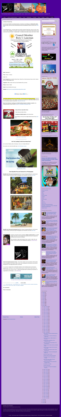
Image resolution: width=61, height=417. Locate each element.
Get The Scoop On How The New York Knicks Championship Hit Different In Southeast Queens (51, 261)
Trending (43, 196)
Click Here (33, 175)
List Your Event (44, 199)
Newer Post (5, 317)
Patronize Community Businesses (47, 204)
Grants (47, 17)
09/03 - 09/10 (46, 330)
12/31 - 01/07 (46, 306)
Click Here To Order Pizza (21, 136)
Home (4, 17)
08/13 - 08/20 (46, 370)
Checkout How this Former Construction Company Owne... (50, 362)
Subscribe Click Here (21, 100)
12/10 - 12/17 (46, 310)
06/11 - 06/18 (46, 383)
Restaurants (29, 17)
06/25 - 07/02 (46, 380)
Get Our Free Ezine (45, 190)
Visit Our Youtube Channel (12, 17)
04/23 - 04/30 (46, 393)
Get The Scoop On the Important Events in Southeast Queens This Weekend (51, 282)
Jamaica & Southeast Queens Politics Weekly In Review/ (51, 275)
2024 (44, 295)
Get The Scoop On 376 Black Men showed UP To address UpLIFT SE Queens (51, 221)
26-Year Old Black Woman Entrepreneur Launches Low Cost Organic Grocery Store (51, 268)
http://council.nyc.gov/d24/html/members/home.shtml (16, 89)
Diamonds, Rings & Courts (48, 354)
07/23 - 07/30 (46, 375)
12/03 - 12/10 (46, 312)
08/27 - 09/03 (46, 332)
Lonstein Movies (34, 240)
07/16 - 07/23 (46, 376)
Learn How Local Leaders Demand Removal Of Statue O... (49, 360)
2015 (44, 401)
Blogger (51, 415)
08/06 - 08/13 (46, 372)
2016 (44, 399)
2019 (44, 302)
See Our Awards (44, 195)
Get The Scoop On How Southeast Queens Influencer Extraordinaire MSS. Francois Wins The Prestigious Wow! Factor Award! (51, 229)
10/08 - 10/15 (46, 323)
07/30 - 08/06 (46, 373)
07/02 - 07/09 (46, 379)
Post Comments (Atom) (11, 319)
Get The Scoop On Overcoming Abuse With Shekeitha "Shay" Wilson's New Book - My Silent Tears (51, 213)
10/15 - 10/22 (46, 322)
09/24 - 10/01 (46, 326)
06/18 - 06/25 (46, 382)
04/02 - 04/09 (46, 396)
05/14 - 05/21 (46, 389)
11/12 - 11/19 (46, 316)
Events (20, 17)
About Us (43, 201)
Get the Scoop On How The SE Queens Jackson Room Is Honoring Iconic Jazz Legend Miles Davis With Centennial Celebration (52, 237)
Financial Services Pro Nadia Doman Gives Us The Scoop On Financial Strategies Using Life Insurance (51, 253)
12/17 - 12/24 (46, 309)
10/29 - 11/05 (46, 319)
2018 (44, 303)
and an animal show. (9, 284)
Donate (43, 17)
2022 (44, 298)
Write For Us (44, 203)
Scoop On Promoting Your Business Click (23, 104)
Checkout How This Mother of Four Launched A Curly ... (49, 341)
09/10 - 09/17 (46, 329)
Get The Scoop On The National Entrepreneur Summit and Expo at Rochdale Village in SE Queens (51, 245)
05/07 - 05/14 (46, 390)
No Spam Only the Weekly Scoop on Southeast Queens (21, 279)
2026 (44, 292)
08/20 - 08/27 (46, 369)
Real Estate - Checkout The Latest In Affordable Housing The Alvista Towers (49, 206)
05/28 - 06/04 (46, 386)
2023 (44, 296)
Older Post (36, 317)
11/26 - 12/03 (46, 313)
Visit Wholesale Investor (22, 146)
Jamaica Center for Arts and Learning (50, 355)
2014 (44, 402)
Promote (34, 17)
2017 (44, 305)
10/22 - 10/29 (46, 320)
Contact (52, 17)
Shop (39, 17)
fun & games (18, 285)
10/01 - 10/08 (46, 325)
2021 (44, 299)
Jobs (24, 17)
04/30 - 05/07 (46, 392)
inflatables (22, 285)
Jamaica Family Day (47, 365)
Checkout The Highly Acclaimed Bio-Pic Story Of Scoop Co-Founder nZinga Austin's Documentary (50, 159)
